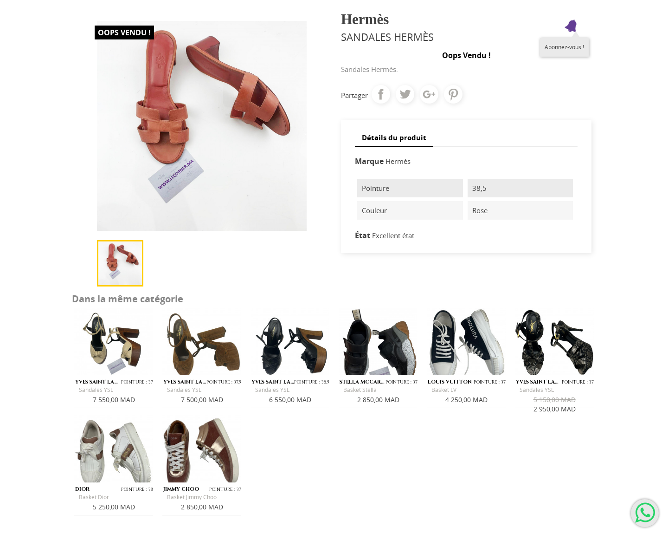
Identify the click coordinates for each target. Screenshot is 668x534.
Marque (369, 161)
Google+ (429, 94)
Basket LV (443, 390)
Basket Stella (360, 390)
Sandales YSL (96, 390)
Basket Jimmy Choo (192, 497)
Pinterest (453, 94)
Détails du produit (394, 137)
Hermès (398, 161)
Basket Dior (94, 497)
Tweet (405, 94)
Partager (381, 94)
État (362, 235)
